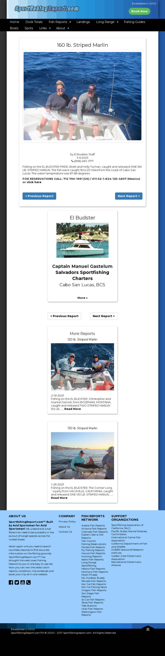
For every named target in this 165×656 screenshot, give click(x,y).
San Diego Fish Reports (90, 595)
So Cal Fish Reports (92, 599)
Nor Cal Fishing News (94, 587)
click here (34, 182)
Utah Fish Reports (92, 608)
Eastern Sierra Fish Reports (92, 536)
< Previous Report (39, 196)
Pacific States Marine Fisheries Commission (129, 533)
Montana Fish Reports (94, 571)
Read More (72, 408)
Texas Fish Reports (92, 602)
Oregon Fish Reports (93, 590)
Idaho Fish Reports (92, 559)
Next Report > (129, 196)
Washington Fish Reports (91, 613)
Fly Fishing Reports (92, 550)
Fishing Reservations (93, 544)
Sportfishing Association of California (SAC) (127, 526)
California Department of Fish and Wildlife (129, 545)
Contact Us (65, 531)
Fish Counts (88, 540)
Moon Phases (89, 574)
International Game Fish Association (126, 539)
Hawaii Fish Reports (93, 553)
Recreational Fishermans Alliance (126, 563)
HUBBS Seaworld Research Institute (127, 551)
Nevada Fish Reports (93, 581)
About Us (64, 526)
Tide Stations (89, 605)
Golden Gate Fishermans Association (126, 557)
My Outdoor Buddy (93, 577)
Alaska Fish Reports (93, 525)
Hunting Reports (91, 556)
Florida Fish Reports (93, 547)
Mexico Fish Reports (93, 568)
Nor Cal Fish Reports (93, 584)
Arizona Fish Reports (94, 528)
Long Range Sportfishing (88, 564)
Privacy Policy (67, 521)
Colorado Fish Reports (94, 531)
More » (82, 297)
